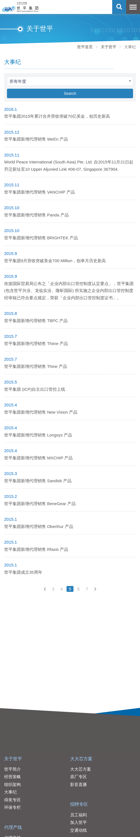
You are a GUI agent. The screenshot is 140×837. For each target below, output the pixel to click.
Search (70, 93)
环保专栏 (12, 807)
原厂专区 (78, 776)
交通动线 (78, 830)
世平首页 (85, 47)
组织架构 (12, 784)
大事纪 (10, 792)
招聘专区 (79, 804)
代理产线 (13, 827)
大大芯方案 (81, 758)
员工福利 (78, 814)
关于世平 (108, 47)
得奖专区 (12, 799)
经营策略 (12, 776)
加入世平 (78, 822)
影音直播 (78, 784)
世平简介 (12, 769)
